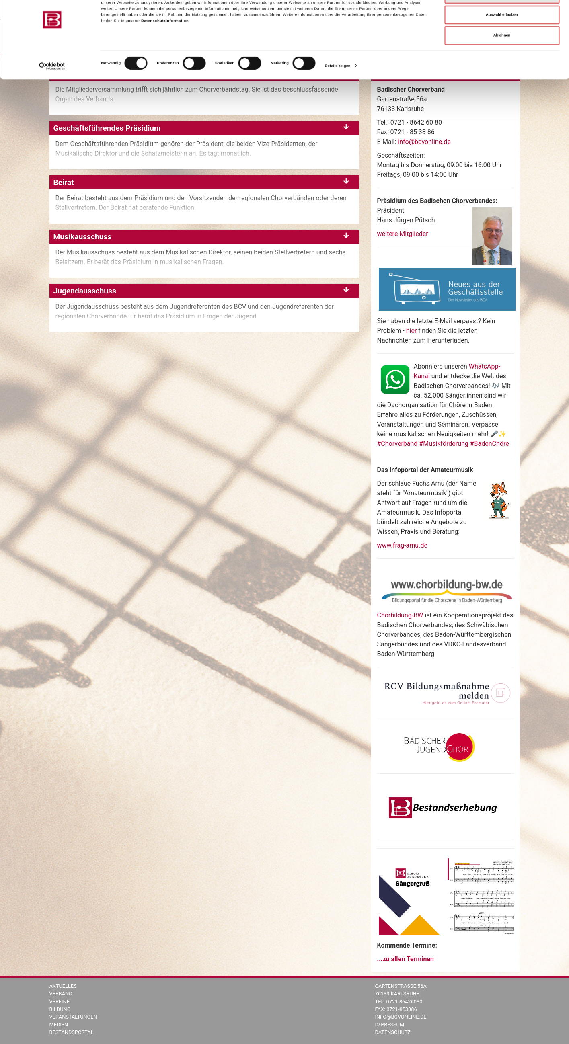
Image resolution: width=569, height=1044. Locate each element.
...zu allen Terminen (405, 959)
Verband (60, 994)
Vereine (59, 1002)
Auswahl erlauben (502, 40)
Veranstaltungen (73, 1017)
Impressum (390, 1024)
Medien (58, 1024)
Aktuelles (63, 986)
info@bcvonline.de (424, 142)
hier (412, 330)
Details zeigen (338, 91)
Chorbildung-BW (400, 615)
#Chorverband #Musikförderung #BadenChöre (443, 443)
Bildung (60, 1009)
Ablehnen (502, 60)
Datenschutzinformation (165, 46)
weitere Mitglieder (402, 234)
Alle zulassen (502, 19)
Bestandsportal (71, 1032)
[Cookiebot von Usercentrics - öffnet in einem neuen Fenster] (52, 90)
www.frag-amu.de (402, 545)
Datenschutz (393, 1032)
